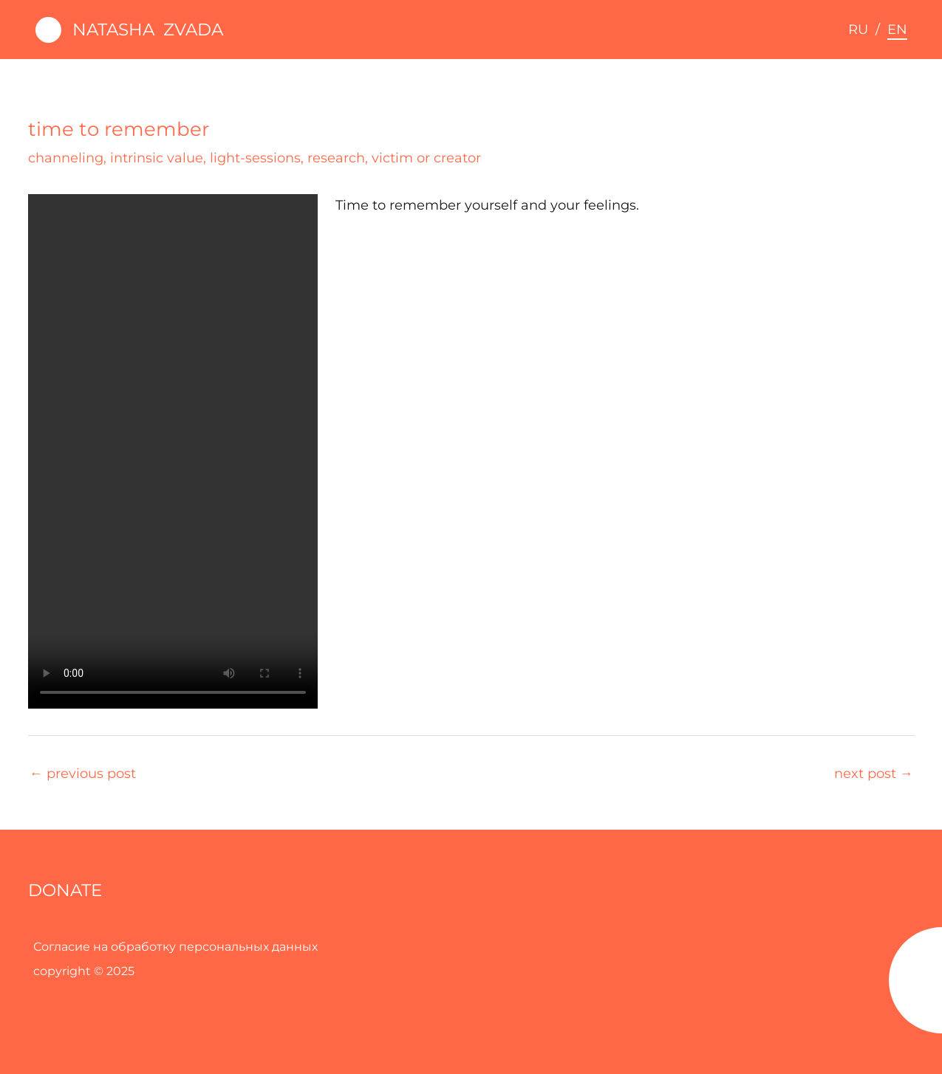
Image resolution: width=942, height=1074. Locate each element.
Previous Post (83, 773)
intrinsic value (156, 158)
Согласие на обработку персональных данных (175, 947)
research (336, 158)
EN (897, 29)
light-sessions (255, 158)
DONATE (65, 890)
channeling (65, 158)
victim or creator (426, 158)
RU (858, 29)
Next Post (873, 773)
